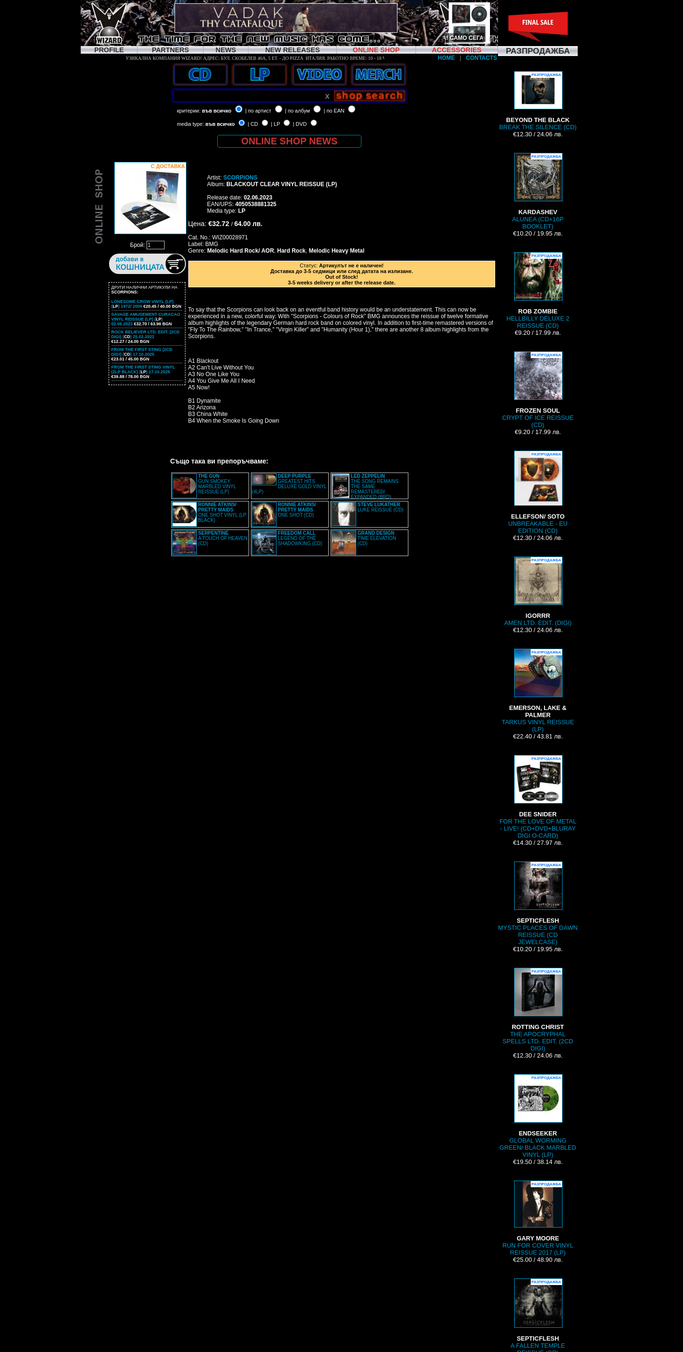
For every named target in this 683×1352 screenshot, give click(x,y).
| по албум (297, 110)
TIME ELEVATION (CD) (377, 538)
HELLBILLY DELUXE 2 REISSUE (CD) (538, 290)
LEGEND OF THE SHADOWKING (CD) (300, 538)
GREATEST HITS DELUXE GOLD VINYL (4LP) (289, 483)
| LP (275, 124)
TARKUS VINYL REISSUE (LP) (538, 691)
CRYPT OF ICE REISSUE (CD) (538, 389)
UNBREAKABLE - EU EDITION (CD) (537, 492)
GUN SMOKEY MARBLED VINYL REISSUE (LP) (217, 483)
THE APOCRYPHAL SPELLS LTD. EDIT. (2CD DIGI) (538, 1010)
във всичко (216, 110)
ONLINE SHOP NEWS (289, 141)
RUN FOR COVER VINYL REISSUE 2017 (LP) (537, 1218)
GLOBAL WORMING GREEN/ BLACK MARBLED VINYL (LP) (537, 1116)
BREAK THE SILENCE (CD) (537, 101)
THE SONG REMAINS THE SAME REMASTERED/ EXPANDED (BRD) (375, 486)
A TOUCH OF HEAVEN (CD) (223, 538)
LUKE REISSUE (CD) (381, 507)
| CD (253, 124)
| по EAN (334, 110)
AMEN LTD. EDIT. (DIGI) (538, 591)
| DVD (299, 124)
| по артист (258, 110)
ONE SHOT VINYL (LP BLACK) (222, 512)
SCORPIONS (240, 177)
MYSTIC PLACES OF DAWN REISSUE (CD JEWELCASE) (538, 903)
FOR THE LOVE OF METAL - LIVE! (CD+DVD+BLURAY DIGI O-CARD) (537, 797)
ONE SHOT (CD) (297, 510)
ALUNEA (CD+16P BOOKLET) (537, 191)
